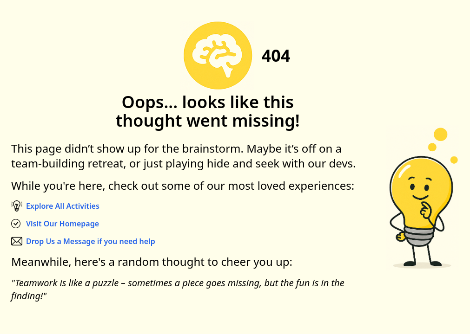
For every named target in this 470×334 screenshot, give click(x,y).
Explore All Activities (62, 206)
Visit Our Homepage (62, 223)
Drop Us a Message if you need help (90, 241)
